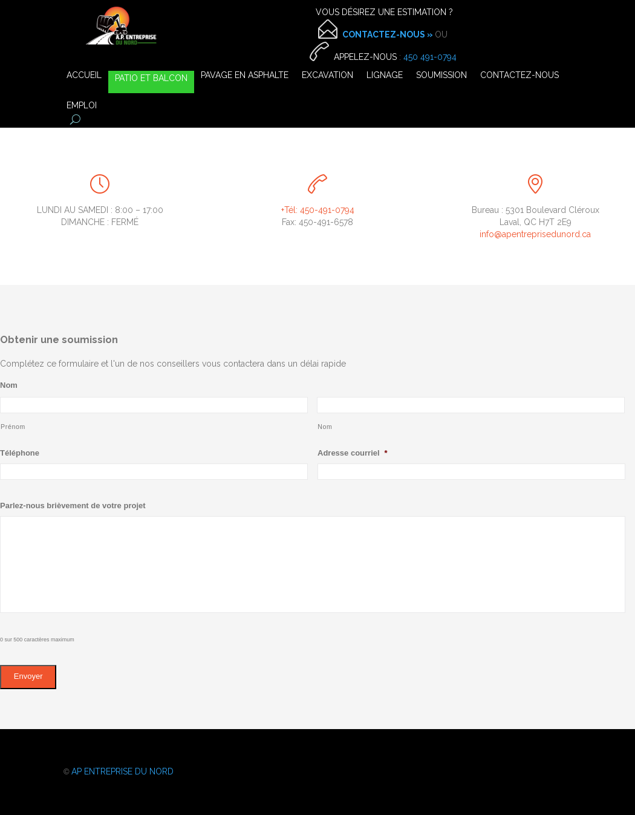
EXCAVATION (327, 75)
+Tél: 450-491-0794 (317, 210)
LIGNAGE (384, 75)
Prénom (13, 426)
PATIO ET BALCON (151, 78)
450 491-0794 (430, 57)
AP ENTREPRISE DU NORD (122, 771)
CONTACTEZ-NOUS (519, 75)
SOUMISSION (441, 75)
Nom (9, 385)
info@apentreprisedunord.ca (535, 234)
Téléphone (19, 452)
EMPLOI (82, 105)
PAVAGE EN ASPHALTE (244, 75)
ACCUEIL (84, 75)
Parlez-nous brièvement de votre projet (73, 505)
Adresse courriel (353, 452)
